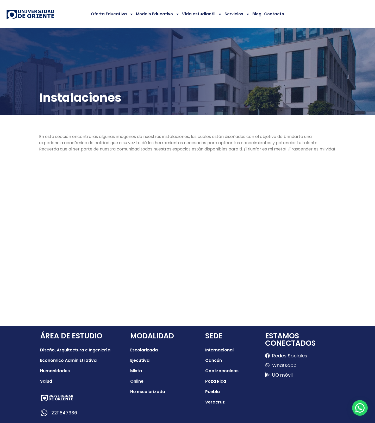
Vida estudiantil (202, 14)
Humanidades (55, 371)
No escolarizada (147, 392)
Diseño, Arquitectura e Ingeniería (75, 350)
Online (136, 381)
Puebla (212, 392)
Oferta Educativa (112, 14)
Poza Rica (215, 381)
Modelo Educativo (157, 14)
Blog (256, 14)
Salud (46, 381)
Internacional (219, 350)
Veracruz (215, 402)
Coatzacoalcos (222, 371)
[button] (360, 408)
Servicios (237, 14)
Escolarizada (144, 350)
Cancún (213, 360)
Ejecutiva (139, 360)
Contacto (274, 14)
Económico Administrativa (68, 360)
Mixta (136, 371)
